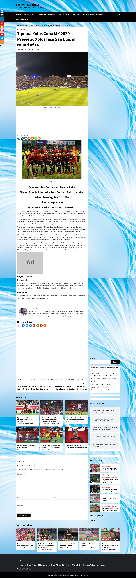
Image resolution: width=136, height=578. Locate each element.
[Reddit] (32, 138)
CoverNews (74, 575)
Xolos (81, 379)
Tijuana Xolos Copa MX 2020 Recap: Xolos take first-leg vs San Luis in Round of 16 (69, 386)
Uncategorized (105, 496)
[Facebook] (18, 138)
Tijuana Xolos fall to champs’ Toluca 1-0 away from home (75, 418)
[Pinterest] (29, 138)
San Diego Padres (29, 14)
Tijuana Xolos (76, 14)
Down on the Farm (106, 474)
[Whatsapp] (35, 138)
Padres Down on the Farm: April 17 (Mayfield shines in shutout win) (102, 388)
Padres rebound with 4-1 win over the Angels (103, 380)
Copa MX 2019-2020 (38, 379)
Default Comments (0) (23, 466)
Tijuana (61, 379)
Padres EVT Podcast (22, 19)
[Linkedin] (25, 138)
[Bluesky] (2, 38)
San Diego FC (52, 14)
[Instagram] (2, 30)
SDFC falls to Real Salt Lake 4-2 (101, 384)
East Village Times (27, 4)
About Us (19, 14)
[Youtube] (2, 34)
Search (92, 358)
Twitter (92, 520)
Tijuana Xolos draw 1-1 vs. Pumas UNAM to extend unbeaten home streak (50, 419)
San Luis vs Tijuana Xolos (51, 379)
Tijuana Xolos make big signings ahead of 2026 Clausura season (76, 447)
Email (55, 498)
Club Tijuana (23, 379)
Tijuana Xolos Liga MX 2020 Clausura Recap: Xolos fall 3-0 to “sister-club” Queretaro (34, 386)
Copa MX (30, 379)
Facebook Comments (38, 466)
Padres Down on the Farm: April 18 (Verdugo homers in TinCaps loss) (102, 374)
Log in (19, 560)
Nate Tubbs (91, 547)
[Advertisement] (52, 122)
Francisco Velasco (34, 49)
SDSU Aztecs (42, 14)
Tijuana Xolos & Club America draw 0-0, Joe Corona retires (51, 446)
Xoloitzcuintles (75, 379)
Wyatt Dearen (27, 547)
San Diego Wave (64, 14)
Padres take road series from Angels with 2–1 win (104, 369)
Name (19, 498)
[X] (22, 138)
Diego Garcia (49, 549)
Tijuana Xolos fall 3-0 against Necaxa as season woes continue (26, 419)
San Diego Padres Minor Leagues (93, 14)
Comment (21, 474)
